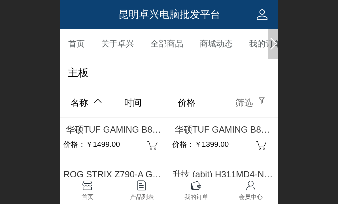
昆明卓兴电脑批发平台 (169, 14)
